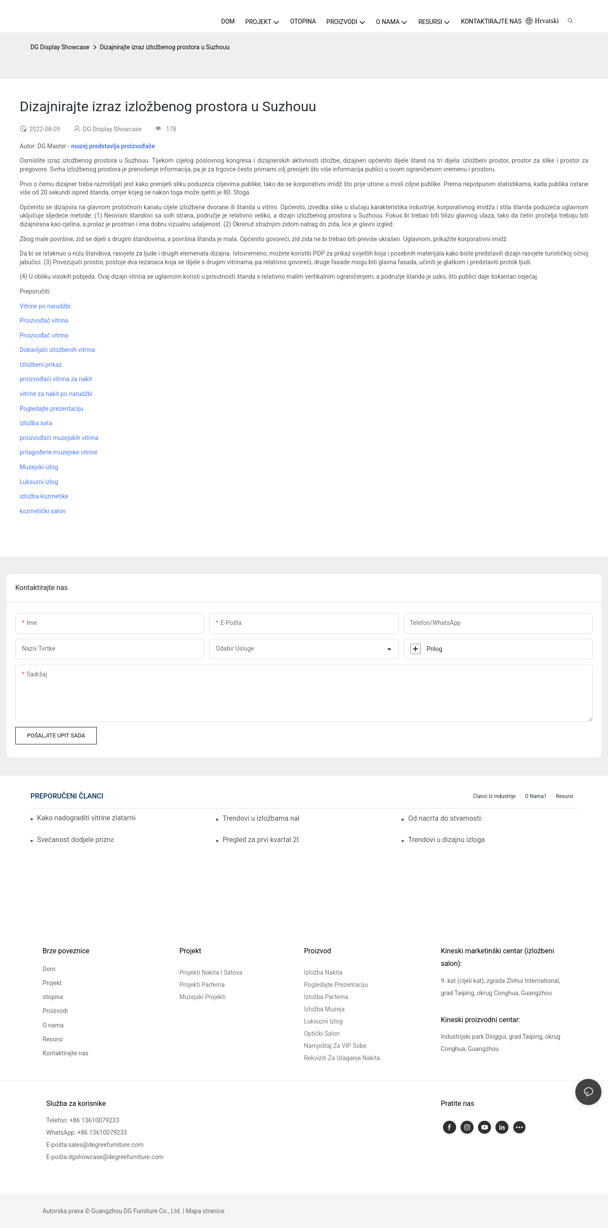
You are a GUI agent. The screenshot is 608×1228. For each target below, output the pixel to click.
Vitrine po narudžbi (45, 306)
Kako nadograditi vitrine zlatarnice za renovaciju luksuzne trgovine (86, 818)
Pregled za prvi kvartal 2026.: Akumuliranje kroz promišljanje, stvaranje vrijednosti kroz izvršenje (261, 840)
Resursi (565, 796)
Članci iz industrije (494, 796)
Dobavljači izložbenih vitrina (57, 349)
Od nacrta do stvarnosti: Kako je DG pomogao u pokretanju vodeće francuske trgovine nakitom (446, 818)
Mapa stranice (205, 1211)
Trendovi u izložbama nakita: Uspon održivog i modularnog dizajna (261, 818)
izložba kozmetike (44, 496)
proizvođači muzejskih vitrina (59, 437)
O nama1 (535, 796)
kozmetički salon (42, 511)
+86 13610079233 (94, 1120)
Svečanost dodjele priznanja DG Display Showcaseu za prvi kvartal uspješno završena (75, 840)
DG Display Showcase (60, 47)
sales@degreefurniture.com (105, 1144)
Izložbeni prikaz (41, 364)
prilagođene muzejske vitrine (58, 452)
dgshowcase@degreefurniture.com (115, 1156)
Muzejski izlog (39, 467)
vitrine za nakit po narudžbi (56, 393)
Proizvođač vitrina (44, 320)
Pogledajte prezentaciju (51, 408)
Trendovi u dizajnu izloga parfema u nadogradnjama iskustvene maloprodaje (446, 840)
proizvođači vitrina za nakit (56, 378)
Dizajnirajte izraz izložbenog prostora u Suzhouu (165, 47)
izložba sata (36, 423)
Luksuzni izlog (39, 481)
